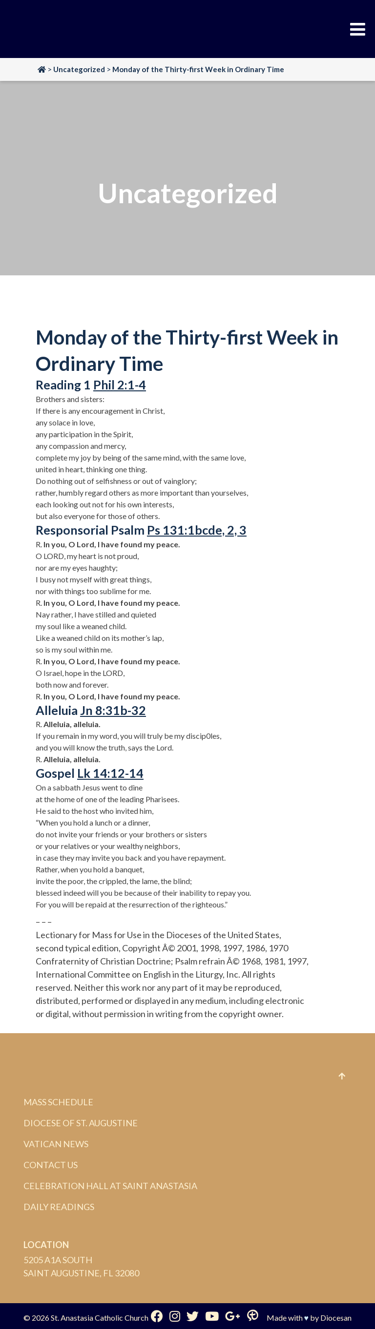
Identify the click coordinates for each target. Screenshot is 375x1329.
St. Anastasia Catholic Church (99, 1317)
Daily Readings (58, 1206)
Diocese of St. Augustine (80, 1122)
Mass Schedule (58, 1102)
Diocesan (336, 1317)
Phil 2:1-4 (119, 384)
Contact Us (50, 1164)
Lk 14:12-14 (110, 773)
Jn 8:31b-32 (113, 710)
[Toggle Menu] (357, 29)
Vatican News (55, 1143)
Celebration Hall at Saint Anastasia (110, 1185)
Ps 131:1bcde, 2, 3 (197, 529)
